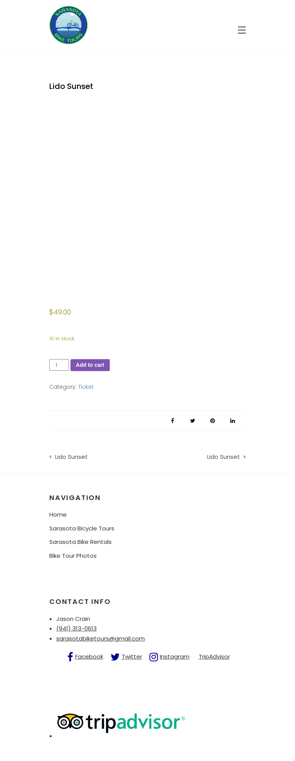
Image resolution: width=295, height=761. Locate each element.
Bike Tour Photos (73, 556)
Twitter (132, 656)
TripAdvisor (214, 656)
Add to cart (90, 365)
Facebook (89, 656)
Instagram (174, 656)
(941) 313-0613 (76, 628)
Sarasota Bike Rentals (80, 542)
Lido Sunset (71, 457)
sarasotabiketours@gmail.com (100, 638)
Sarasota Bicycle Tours (81, 528)
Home (58, 514)
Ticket (86, 387)
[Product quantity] (59, 365)
